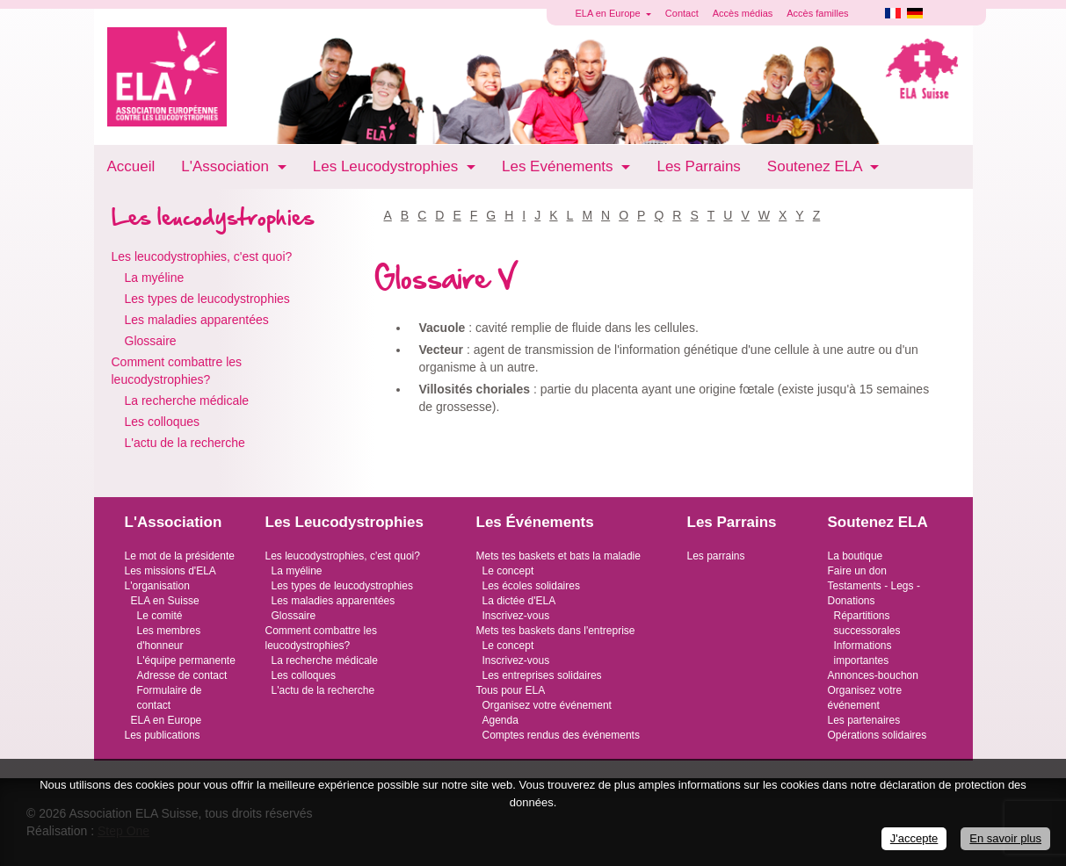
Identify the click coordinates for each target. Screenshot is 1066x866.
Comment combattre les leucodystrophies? (177, 370)
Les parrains (716, 556)
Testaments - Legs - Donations (874, 593)
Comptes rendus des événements (561, 735)
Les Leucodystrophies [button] (387, 166)
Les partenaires (864, 720)
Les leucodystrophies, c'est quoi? (202, 256)
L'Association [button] (226, 166)
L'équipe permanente (186, 660)
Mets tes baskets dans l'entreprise (555, 630)
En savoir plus (1005, 838)
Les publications (162, 735)
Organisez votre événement (547, 705)
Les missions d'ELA (170, 571)
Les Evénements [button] (559, 166)
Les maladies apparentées (197, 320)
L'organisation (157, 586)
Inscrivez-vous (516, 616)
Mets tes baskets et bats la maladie (558, 556)
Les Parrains (698, 166)
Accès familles (817, 13)
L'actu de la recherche (185, 443)
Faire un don (857, 571)
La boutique (855, 556)
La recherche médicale (187, 400)
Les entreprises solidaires (542, 675)
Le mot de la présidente (180, 556)
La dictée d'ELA (519, 601)
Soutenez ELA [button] (816, 166)
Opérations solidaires (877, 735)
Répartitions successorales (867, 623)
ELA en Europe (166, 720)
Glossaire (151, 341)
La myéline (155, 278)
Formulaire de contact (169, 697)
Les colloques (162, 422)
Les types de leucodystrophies (207, 299)
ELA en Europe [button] (609, 13)
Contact (682, 13)
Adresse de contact (182, 675)
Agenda (500, 720)
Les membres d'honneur (169, 638)
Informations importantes (863, 653)
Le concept (508, 571)
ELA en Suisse (165, 601)
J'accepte (914, 838)
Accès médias (742, 13)
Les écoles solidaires (531, 586)
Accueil (131, 166)
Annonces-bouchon (873, 675)
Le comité (160, 616)
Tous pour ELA (511, 690)
